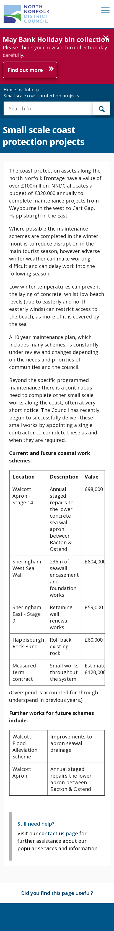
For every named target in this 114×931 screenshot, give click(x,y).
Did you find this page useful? (57, 893)
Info (29, 90)
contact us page (58, 833)
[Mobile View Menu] (105, 11)
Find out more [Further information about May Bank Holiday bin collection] (25, 70)
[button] (105, 38)
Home (10, 90)
